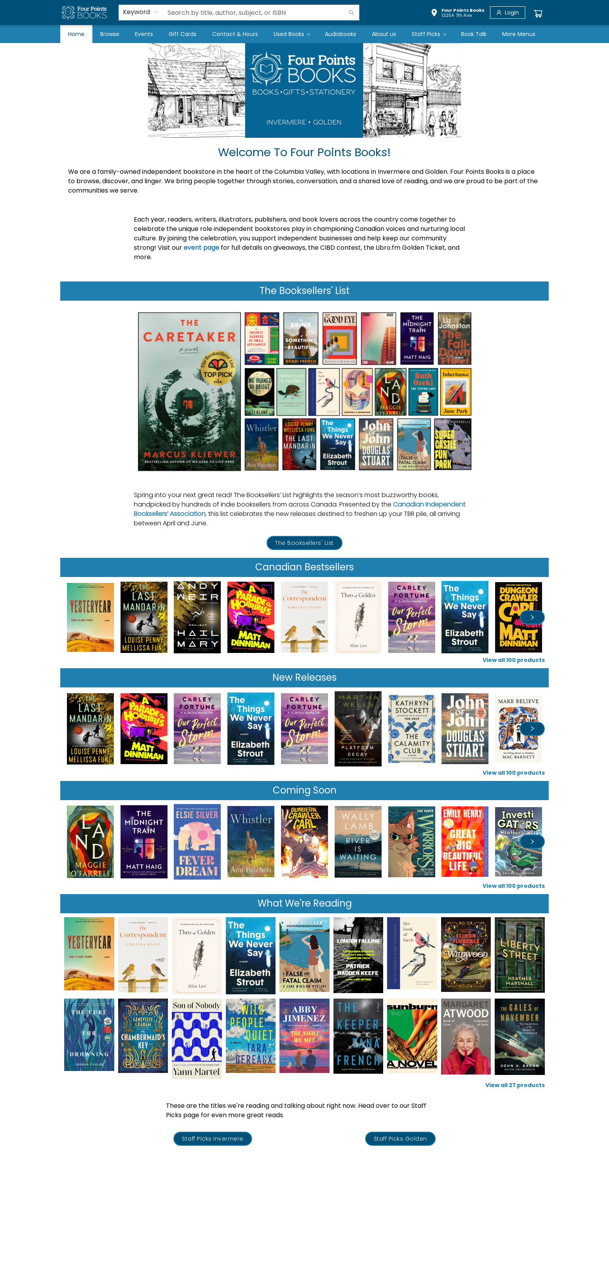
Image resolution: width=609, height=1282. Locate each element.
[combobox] (141, 12)
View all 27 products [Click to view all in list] (515, 1085)
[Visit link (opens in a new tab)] (304, 543)
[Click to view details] (90, 617)
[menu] (304, 34)
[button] (457, 14)
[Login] (507, 12)
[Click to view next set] (532, 617)
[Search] (351, 12)
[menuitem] (76, 34)
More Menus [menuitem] (518, 34)
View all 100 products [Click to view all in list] (514, 660)
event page (201, 247)
